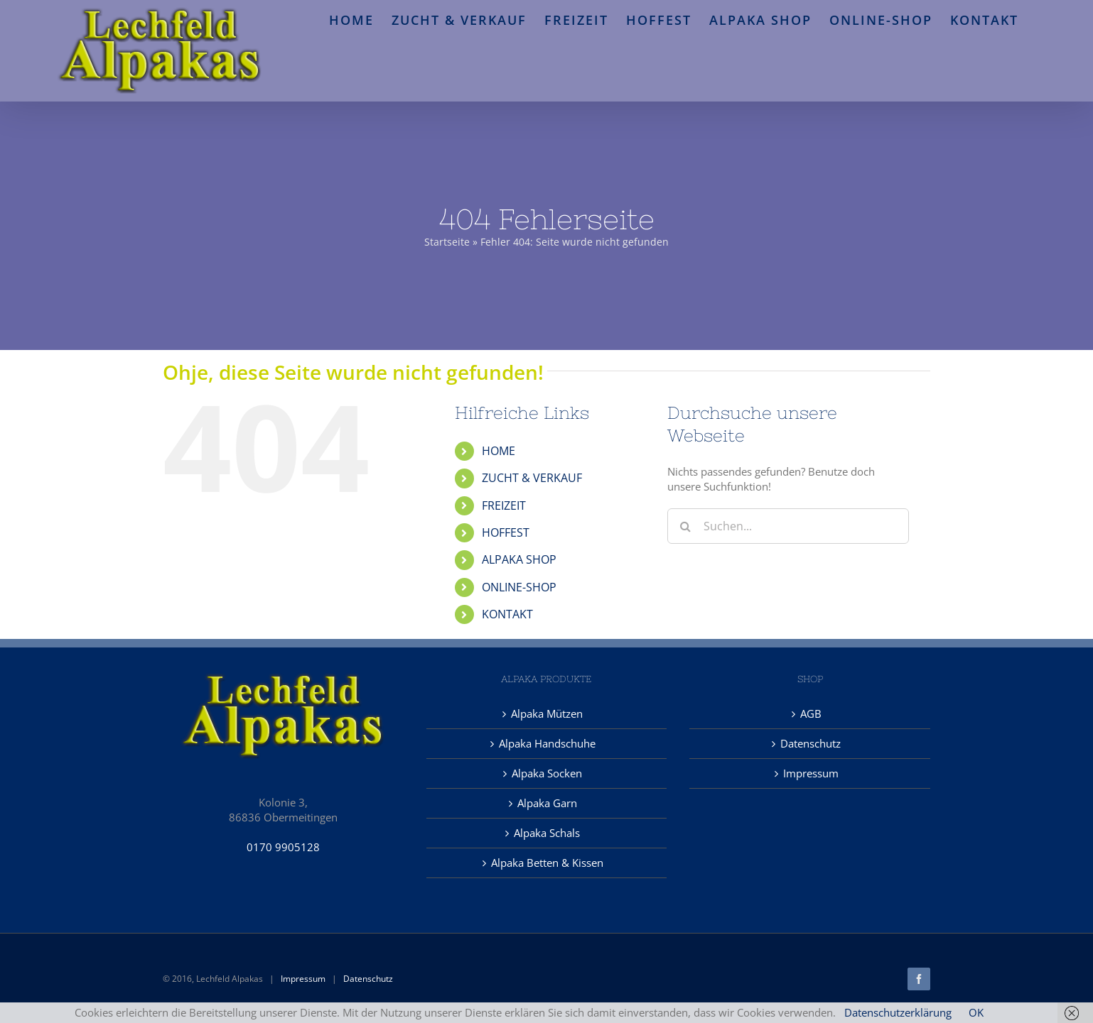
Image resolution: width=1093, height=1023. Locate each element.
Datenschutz (810, 743)
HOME (498, 451)
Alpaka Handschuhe (547, 743)
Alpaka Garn (547, 803)
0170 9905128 (283, 847)
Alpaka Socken (547, 773)
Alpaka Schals (547, 833)
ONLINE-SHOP (519, 587)
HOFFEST (505, 532)
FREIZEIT (504, 505)
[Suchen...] (788, 526)
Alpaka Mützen (547, 713)
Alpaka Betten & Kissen (547, 862)
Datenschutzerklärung (898, 1012)
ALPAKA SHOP (519, 559)
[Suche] (685, 526)
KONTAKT (507, 614)
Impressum (811, 773)
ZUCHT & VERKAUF (532, 478)
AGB (811, 713)
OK (976, 1012)
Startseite (447, 241)
